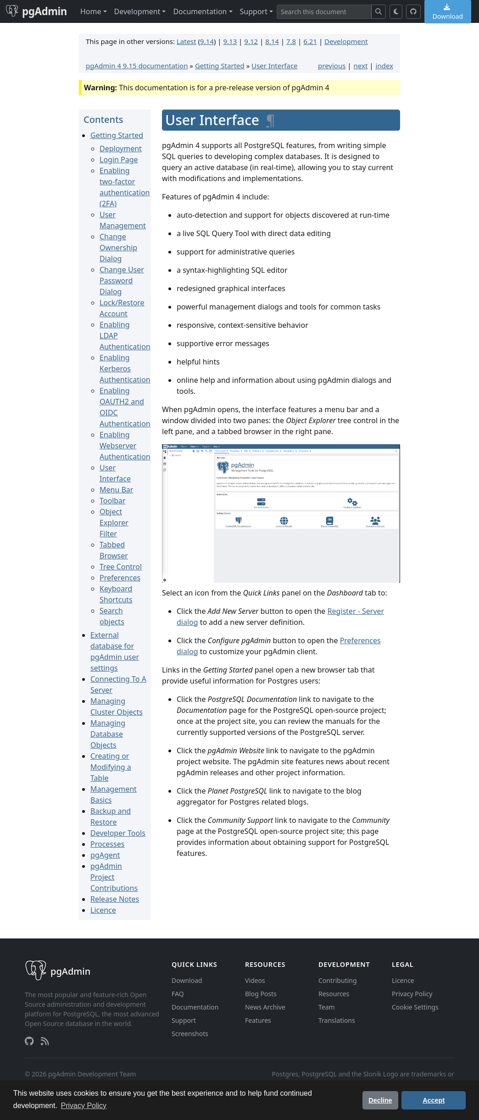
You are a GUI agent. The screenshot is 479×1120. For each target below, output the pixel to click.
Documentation (195, 1007)
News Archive (265, 1007)
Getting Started (220, 65)
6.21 (310, 41)
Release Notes (114, 899)
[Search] (324, 12)
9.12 (251, 41)
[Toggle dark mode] (396, 12)
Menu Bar (116, 490)
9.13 (230, 41)
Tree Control (121, 567)
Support (184, 1020)
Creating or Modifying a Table (110, 767)
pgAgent (105, 855)
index (384, 65)
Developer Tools (117, 833)
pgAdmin (36, 11)
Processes (107, 844)
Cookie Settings (415, 1007)
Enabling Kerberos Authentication (125, 369)
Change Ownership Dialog (118, 248)
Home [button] (90, 11)
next (361, 65)
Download (187, 980)
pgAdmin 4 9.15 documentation (137, 65)
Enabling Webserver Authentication (125, 446)
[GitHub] (413, 12)
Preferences (120, 578)
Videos (255, 980)
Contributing (337, 980)
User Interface (274, 65)
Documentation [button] (200, 11)
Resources (333, 993)
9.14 (207, 41)
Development (346, 41)
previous (331, 65)
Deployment (121, 148)
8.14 (272, 41)
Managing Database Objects (107, 734)
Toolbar (113, 501)
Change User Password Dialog (122, 281)
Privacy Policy (412, 993)
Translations (336, 1020)
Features (258, 1020)
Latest (186, 41)
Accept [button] (434, 1100)
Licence (103, 910)
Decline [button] (380, 1100)
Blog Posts (261, 993)
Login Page (119, 159)
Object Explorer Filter (114, 523)
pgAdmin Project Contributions (114, 877)
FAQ (178, 993)
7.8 (291, 41)
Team (326, 1007)
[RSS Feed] (45, 1041)
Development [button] (137, 11)
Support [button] (253, 11)
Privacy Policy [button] (84, 1105)
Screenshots (190, 1033)
